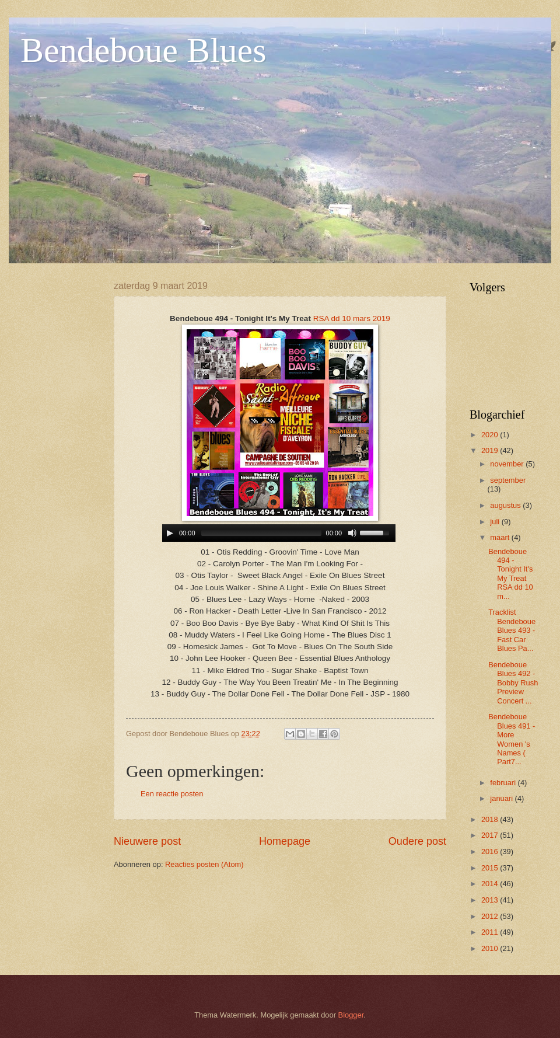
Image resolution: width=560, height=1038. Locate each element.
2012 (490, 916)
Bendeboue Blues (143, 50)
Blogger (351, 1015)
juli (495, 521)
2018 (490, 819)
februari (503, 782)
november (508, 463)
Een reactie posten (172, 793)
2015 (490, 867)
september (508, 480)
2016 (490, 851)
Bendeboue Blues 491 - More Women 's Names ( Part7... (511, 739)
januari (502, 798)
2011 (490, 932)
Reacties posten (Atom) (204, 864)
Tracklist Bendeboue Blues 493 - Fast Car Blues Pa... (512, 630)
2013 (490, 900)
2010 (490, 948)
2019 (490, 450)
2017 (490, 835)
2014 (490, 883)
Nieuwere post (147, 841)
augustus (506, 505)
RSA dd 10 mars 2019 (351, 318)
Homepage (284, 841)
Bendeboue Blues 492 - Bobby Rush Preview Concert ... (513, 682)
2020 (490, 434)
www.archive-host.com (280, 533)
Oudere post (417, 841)
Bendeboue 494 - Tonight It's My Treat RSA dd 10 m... (510, 574)
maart (501, 537)
